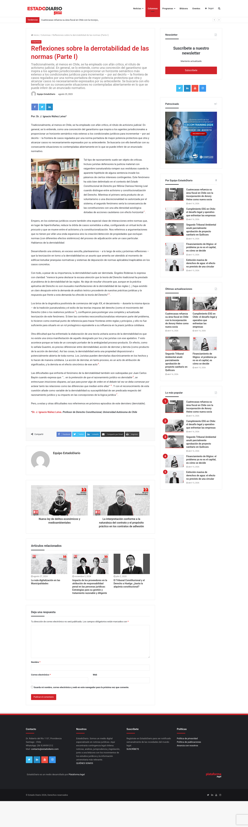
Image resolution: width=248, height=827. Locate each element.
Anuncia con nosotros (187, 745)
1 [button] (144, 211)
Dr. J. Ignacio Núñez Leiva (46, 412)
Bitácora (184, 8)
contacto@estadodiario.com (45, 749)
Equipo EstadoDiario (46, 94)
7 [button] (116, 394)
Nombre (35, 662)
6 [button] (111, 385)
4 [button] (98, 364)
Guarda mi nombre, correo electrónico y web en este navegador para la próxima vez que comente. (81, 687)
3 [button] (75, 311)
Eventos (196, 8)
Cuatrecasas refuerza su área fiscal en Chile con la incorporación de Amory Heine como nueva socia (177, 320)
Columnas (153, 8)
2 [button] (109, 294)
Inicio (35, 35)
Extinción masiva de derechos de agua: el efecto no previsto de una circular (200, 263)
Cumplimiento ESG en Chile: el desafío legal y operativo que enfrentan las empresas (201, 212)
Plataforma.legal (77, 774)
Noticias (137, 8)
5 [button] (133, 377)
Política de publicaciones (189, 742)
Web (95, 674)
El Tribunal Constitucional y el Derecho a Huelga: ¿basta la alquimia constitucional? (129, 583)
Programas (167, 8)
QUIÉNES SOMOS (84, 763)
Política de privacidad (187, 738)
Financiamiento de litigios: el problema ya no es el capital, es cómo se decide (201, 247)
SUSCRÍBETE (133, 749)
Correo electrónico (41, 674)
